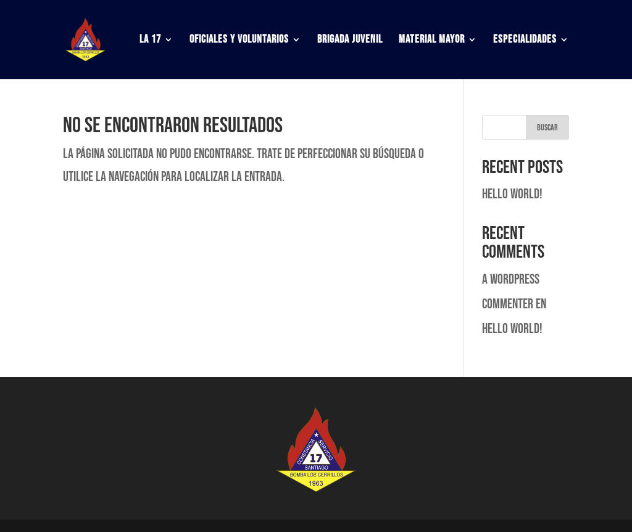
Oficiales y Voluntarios (239, 40)
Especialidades (525, 40)
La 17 (150, 40)
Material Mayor (432, 40)
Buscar (547, 127)
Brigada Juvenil (350, 40)
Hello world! (512, 194)
